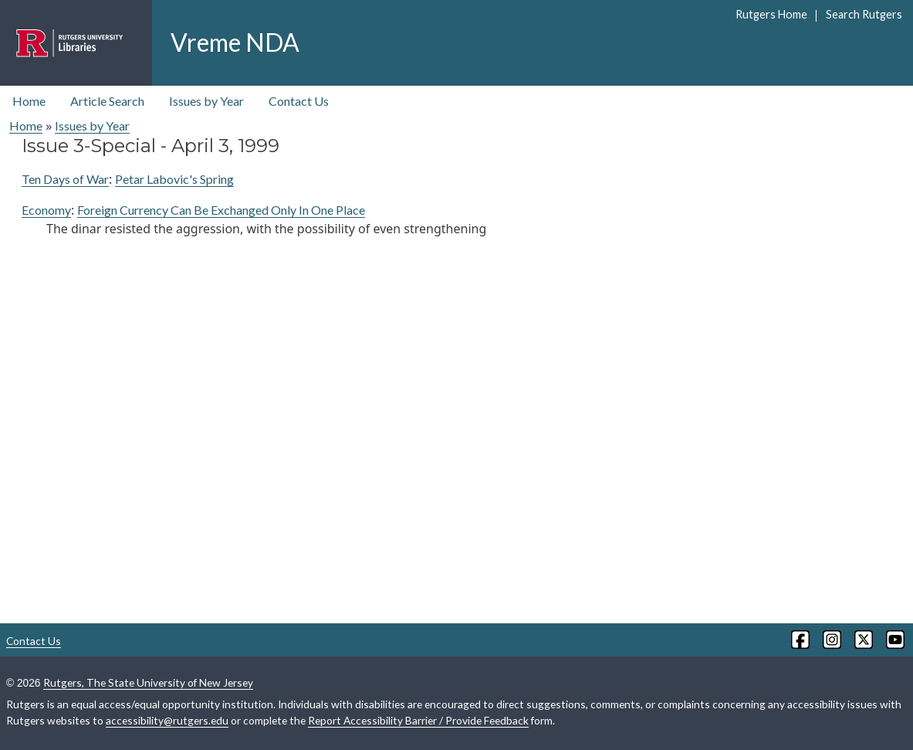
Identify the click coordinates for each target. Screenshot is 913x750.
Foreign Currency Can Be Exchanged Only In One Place (221, 209)
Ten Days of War (65, 178)
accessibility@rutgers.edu (167, 720)
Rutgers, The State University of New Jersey (148, 682)
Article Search (107, 100)
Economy (46, 209)
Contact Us (299, 100)
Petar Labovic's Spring (174, 178)
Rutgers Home (771, 14)
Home (29, 100)
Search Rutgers (864, 14)
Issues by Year (206, 100)
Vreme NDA (235, 42)
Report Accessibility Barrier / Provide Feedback (418, 720)
